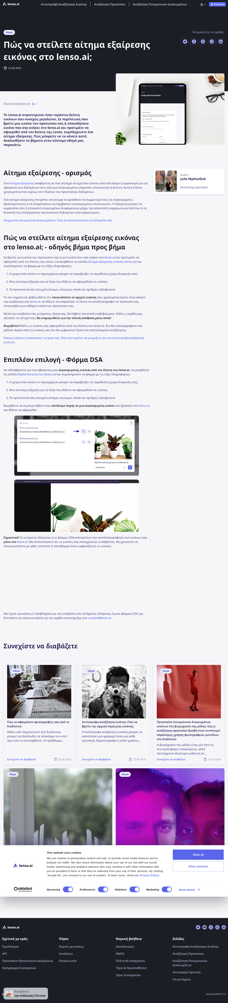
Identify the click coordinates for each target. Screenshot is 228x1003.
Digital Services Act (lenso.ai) (37, 374)
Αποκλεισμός (125, 946)
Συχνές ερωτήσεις (71, 946)
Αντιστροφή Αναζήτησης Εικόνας (64, 4)
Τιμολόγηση (10, 946)
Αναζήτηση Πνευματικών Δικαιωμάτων (160, 4)
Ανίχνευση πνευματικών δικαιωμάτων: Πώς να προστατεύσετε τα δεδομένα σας (58, 220)
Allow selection (198, 972)
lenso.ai (110, 257)
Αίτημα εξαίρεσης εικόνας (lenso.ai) (112, 262)
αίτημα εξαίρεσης (22, 183)
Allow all (198, 960)
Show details (187, 995)
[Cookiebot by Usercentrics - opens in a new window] (23, 996)
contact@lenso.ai (99, 618)
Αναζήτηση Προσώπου (109, 4)
